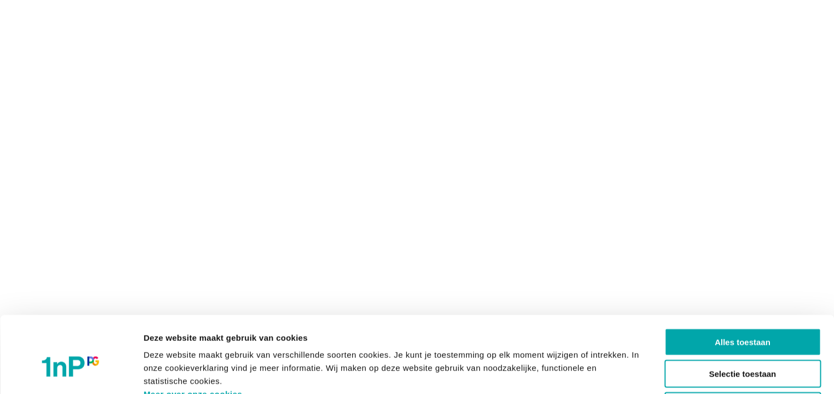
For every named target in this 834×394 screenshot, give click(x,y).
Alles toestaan (742, 284)
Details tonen (592, 372)
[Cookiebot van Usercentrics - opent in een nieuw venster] (71, 372)
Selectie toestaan (743, 317)
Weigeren (742, 349)
